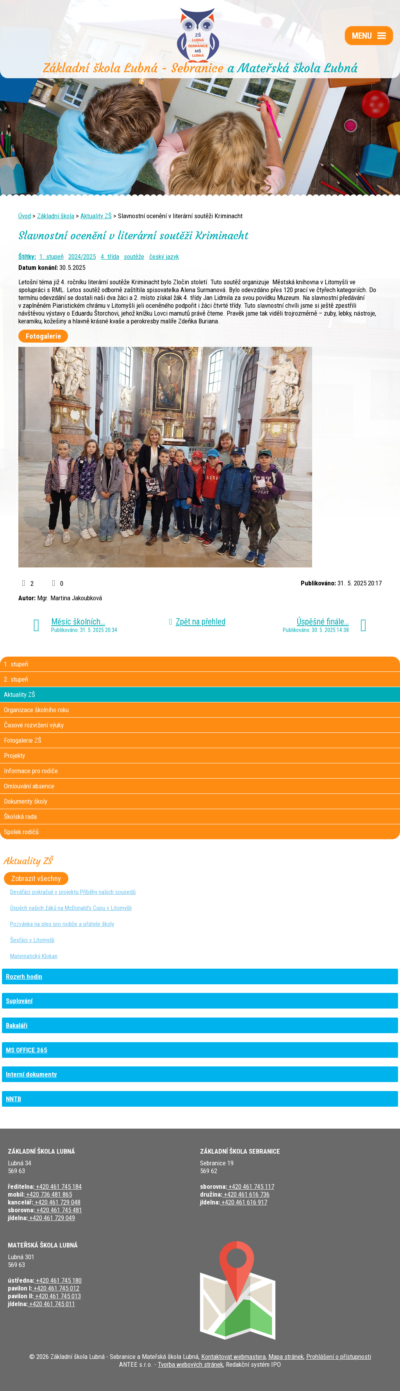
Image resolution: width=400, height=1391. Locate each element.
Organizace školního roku (36, 710)
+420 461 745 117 (250, 1186)
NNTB (13, 1099)
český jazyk (164, 256)
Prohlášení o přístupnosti (338, 1356)
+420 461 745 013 (57, 1296)
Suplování (19, 1001)
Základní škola (55, 216)
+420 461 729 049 (51, 1218)
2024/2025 (82, 256)
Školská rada (20, 816)
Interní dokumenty (31, 1074)
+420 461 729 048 (56, 1202)
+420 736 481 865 (48, 1194)
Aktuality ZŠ (96, 216)
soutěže (134, 256)
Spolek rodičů (21, 832)
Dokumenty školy (25, 801)
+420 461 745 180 (58, 1280)
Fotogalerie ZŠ (22, 740)
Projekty (14, 755)
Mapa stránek (286, 1356)
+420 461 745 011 (51, 1304)
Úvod (24, 216)
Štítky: (27, 256)
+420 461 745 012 (55, 1288)
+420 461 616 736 (246, 1194)
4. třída (110, 256)
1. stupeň (51, 256)
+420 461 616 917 (243, 1202)
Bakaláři (16, 1025)
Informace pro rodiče (31, 771)
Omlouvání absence (29, 786)
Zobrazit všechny (36, 878)
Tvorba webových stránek (190, 1364)
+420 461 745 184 (58, 1186)
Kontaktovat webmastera (233, 1356)
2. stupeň (16, 679)
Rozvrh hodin (24, 976)
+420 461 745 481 (58, 1210)
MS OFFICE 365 (26, 1050)
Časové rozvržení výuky (34, 725)
